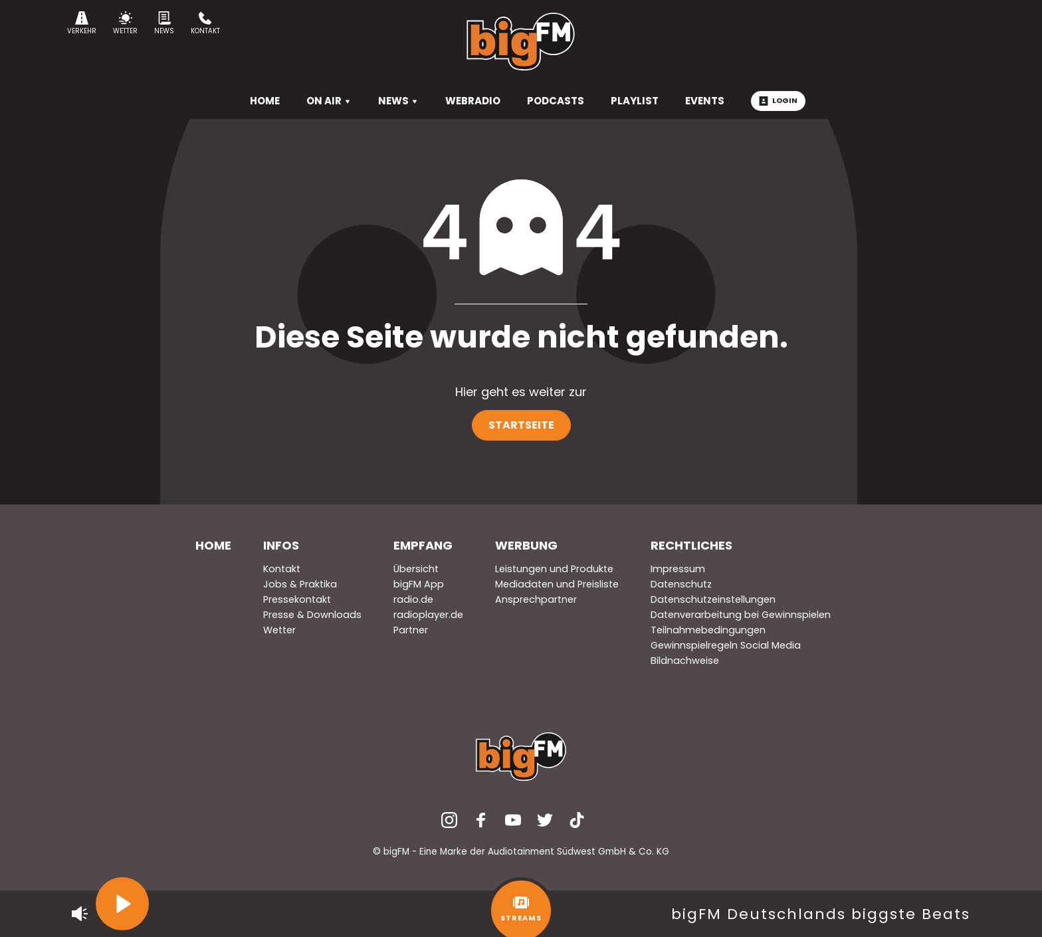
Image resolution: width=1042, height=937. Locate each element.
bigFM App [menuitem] (418, 584)
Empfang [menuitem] (423, 545)
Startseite (521, 425)
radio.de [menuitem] (413, 599)
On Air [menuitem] (329, 101)
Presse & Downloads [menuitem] (312, 614)
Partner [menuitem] (410, 630)
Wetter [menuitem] (279, 630)
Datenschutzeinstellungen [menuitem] (713, 599)
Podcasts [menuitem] (555, 101)
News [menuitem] (398, 101)
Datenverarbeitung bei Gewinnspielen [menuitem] (741, 614)
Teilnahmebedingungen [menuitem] (708, 630)
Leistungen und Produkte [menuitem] (554, 568)
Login (778, 100)
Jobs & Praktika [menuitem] (300, 584)
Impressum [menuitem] (678, 568)
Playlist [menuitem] (635, 101)
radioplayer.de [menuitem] (428, 614)
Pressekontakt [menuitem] (297, 599)
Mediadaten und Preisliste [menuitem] (557, 584)
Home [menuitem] (213, 545)
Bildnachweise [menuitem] (685, 660)
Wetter (125, 23)
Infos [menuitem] (281, 545)
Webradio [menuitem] (472, 101)
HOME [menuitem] (265, 101)
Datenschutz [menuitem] (681, 584)
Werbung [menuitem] (526, 545)
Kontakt (205, 23)
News (164, 23)
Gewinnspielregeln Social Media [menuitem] (726, 645)
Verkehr (81, 23)
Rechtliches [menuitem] (691, 545)
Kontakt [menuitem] (281, 568)
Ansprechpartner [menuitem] (536, 599)
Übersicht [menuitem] (416, 568)
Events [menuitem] (704, 101)
